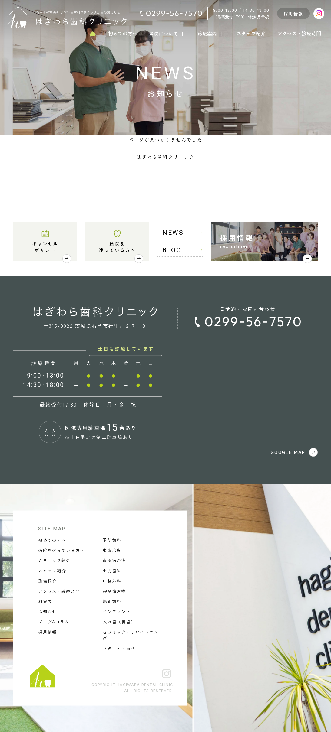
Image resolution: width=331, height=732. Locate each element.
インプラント (117, 611)
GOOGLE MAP (294, 452)
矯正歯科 (112, 601)
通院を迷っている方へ (117, 246)
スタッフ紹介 (251, 33)
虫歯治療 (112, 550)
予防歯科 (112, 540)
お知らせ (47, 611)
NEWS (182, 232)
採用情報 (293, 14)
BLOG (182, 250)
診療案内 (210, 33)
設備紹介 (47, 581)
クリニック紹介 (54, 560)
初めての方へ (122, 33)
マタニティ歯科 (119, 648)
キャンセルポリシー (45, 246)
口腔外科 (112, 581)
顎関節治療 (114, 591)
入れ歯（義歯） (119, 622)
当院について (167, 33)
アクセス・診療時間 (299, 33)
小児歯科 (112, 571)
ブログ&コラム (53, 622)
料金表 (45, 601)
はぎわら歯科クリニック (165, 157)
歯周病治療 (114, 560)
